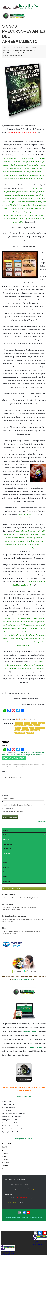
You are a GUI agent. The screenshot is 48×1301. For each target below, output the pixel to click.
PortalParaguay (21, 1218)
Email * (4, 802)
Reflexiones (6, 835)
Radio (5, 862)
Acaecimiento (35, 730)
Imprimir (18, 53)
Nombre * (5, 795)
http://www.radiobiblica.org (21, 1184)
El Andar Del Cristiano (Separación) (22, 50)
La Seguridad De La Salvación (14, 916)
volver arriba (42, 822)
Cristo (34, 723)
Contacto (6, 867)
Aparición (30, 732)
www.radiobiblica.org (29, 1031)
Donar (5, 876)
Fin (32, 727)
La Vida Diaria (7, 904)
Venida (27, 723)
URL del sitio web (7, 808)
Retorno (37, 725)
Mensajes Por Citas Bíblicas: (24, 1139)
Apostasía (7, 853)
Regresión (19, 725)
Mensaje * (5, 772)
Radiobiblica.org (36, 1047)
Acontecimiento (20, 732)
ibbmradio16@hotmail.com (21, 1182)
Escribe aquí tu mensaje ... (23, 783)
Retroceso (28, 725)
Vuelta (18, 727)
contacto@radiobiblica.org (35, 1182)
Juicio (17, 730)
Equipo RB (6, 881)
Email (25, 53)
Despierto (25, 730)
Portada (5, 830)
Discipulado (7, 849)
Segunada (19, 723)
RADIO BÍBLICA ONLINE (23, 980)
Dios (4, 928)
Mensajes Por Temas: (24, 1096)
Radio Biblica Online (24, 1189)
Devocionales (8, 844)
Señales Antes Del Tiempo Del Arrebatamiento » (28, 755)
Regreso (42, 723)
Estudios (6, 839)
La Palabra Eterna (9, 894)
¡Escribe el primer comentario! (12, 55)
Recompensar (40, 727)
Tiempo (25, 727)
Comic (5, 872)
